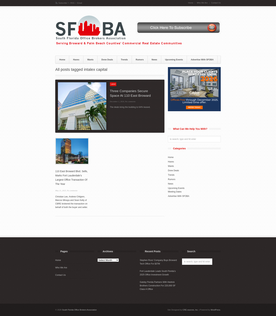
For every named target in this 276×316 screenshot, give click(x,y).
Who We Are (202, 3)
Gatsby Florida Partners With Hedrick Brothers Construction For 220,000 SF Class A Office (157, 285)
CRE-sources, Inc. (190, 310)
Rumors (140, 59)
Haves (76, 59)
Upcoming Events (174, 59)
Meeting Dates (174, 191)
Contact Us (216, 3)
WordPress (215, 310)
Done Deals (107, 59)
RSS (72, 3)
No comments (130, 101)
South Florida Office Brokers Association (79, 310)
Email (79, 3)
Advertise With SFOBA (202, 59)
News (154, 59)
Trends (124, 59)
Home (190, 3)
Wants (90, 59)
